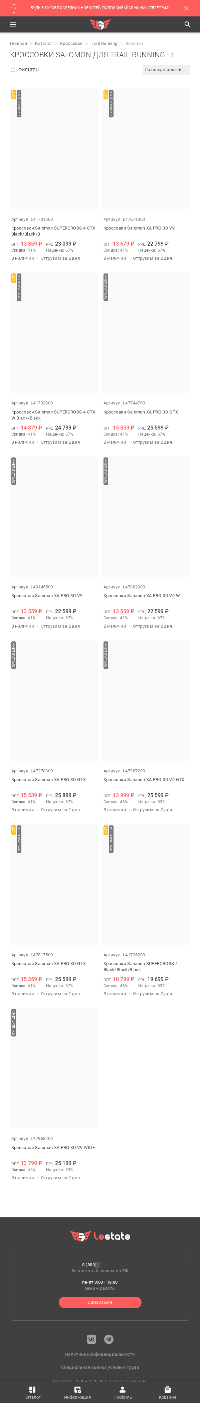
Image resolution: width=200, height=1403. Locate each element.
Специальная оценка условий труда (100, 1367)
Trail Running (104, 43)
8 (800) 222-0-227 (100, 1264)
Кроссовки (71, 43)
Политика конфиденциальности (100, 1354)
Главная (18, 43)
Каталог (43, 43)
